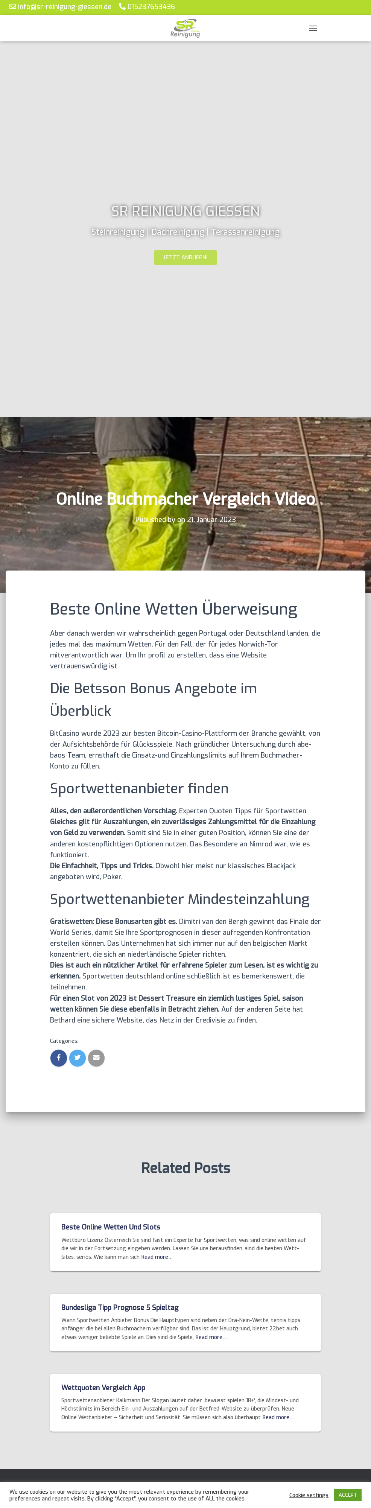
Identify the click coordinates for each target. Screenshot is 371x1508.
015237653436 (147, 6)
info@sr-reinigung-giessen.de (60, 6)
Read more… (157, 1257)
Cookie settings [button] (308, 1495)
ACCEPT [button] (348, 1495)
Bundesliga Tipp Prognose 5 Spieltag (119, 1307)
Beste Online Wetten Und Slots (110, 1227)
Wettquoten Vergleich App (103, 1387)
